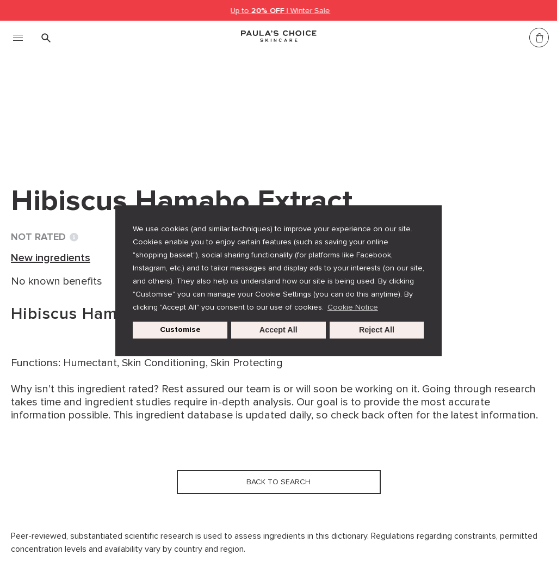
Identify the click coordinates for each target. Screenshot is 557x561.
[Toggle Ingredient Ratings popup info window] (74, 237)
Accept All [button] (278, 330)
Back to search (62, 130)
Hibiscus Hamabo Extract (278, 107)
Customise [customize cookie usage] (180, 330)
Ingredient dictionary (65, 107)
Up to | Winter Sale (281, 10)
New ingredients (166, 107)
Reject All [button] (376, 330)
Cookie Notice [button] (352, 307)
